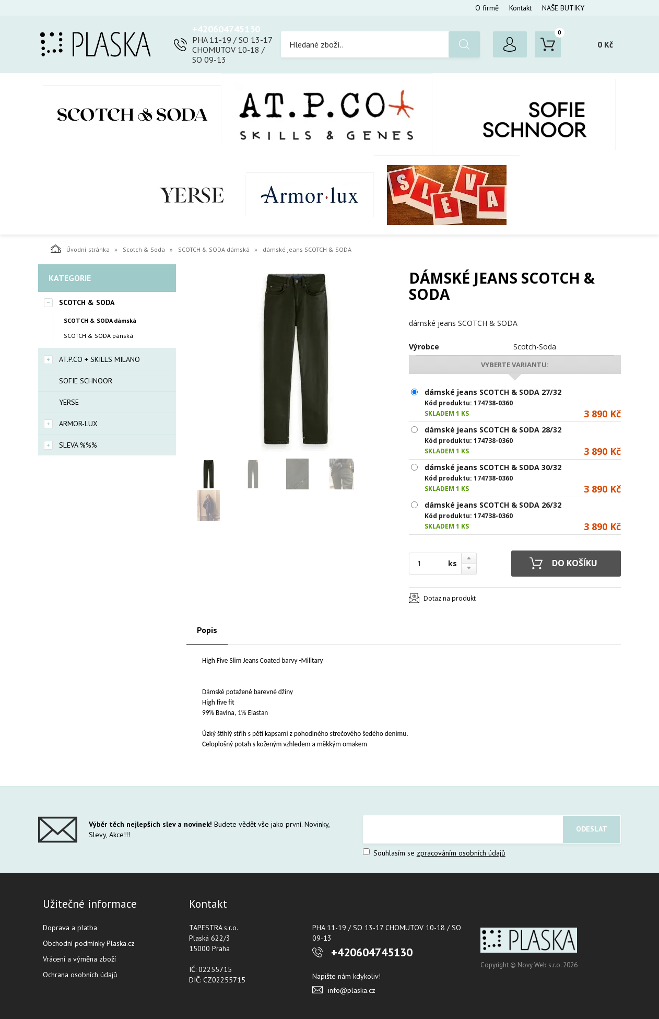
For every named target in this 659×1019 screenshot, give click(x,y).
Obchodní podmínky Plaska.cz (89, 943)
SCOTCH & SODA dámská (214, 249)
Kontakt (520, 8)
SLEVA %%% (447, 195)
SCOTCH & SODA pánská (98, 335)
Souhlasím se (434, 853)
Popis (207, 630)
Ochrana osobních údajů (80, 974)
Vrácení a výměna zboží (79, 959)
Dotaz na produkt (449, 598)
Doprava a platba (70, 927)
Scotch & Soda (132, 114)
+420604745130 (226, 29)
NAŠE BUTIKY (563, 8)
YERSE (192, 195)
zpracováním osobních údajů (461, 853)
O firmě (487, 8)
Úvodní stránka (80, 248)
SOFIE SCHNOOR (524, 114)
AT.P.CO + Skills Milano (326, 114)
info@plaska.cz (351, 990)
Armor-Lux (310, 194)
